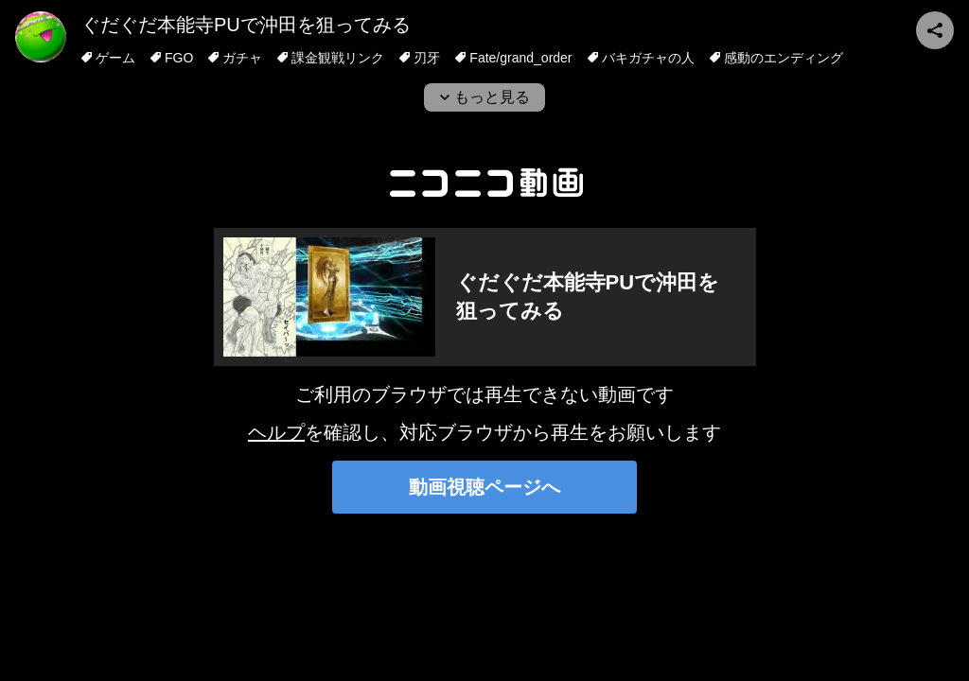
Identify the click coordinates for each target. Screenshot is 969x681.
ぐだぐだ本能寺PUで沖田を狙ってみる (246, 24)
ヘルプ (276, 432)
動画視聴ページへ (484, 487)
